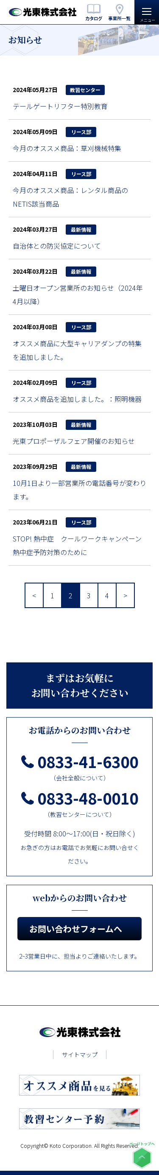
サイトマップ (80, 1054)
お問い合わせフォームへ (75, 929)
